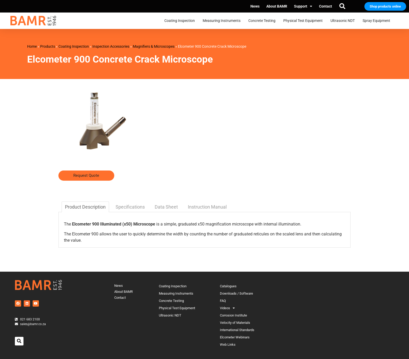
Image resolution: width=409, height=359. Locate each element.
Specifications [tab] (130, 207)
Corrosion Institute (233, 315)
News (255, 6)
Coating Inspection (180, 20)
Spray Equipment (378, 20)
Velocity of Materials (235, 323)
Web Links (228, 344)
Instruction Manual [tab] (207, 207)
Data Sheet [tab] (166, 207)
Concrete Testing (263, 20)
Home (32, 46)
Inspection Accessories (110, 46)
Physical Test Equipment (304, 20)
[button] (342, 6)
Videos (227, 308)
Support (303, 6)
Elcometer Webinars (235, 337)
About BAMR (276, 6)
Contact (325, 6)
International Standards (237, 330)
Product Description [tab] (85, 207)
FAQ (223, 301)
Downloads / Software (236, 293)
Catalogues (228, 286)
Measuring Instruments (223, 20)
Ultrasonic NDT (343, 20)
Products (47, 46)
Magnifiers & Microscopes (154, 46)
